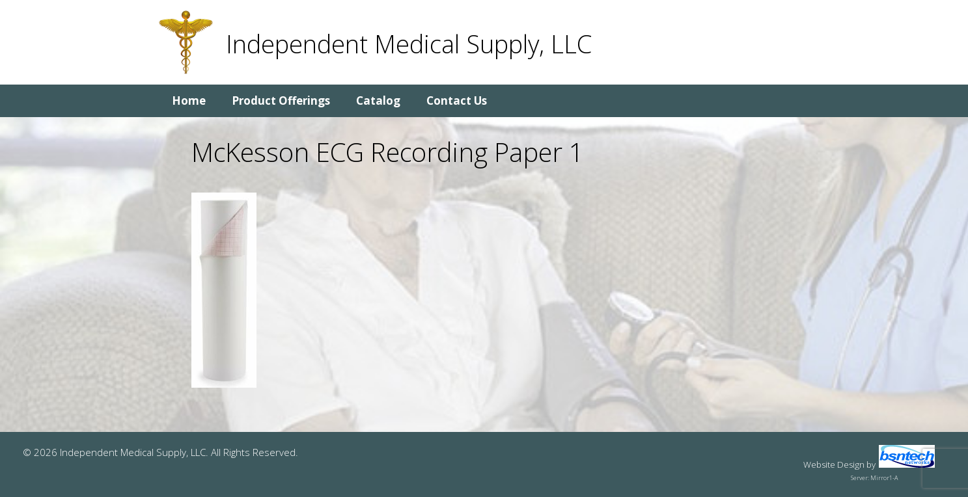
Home (189, 100)
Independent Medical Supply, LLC (409, 43)
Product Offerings (281, 100)
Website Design (833, 464)
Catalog (378, 100)
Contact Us (456, 100)
